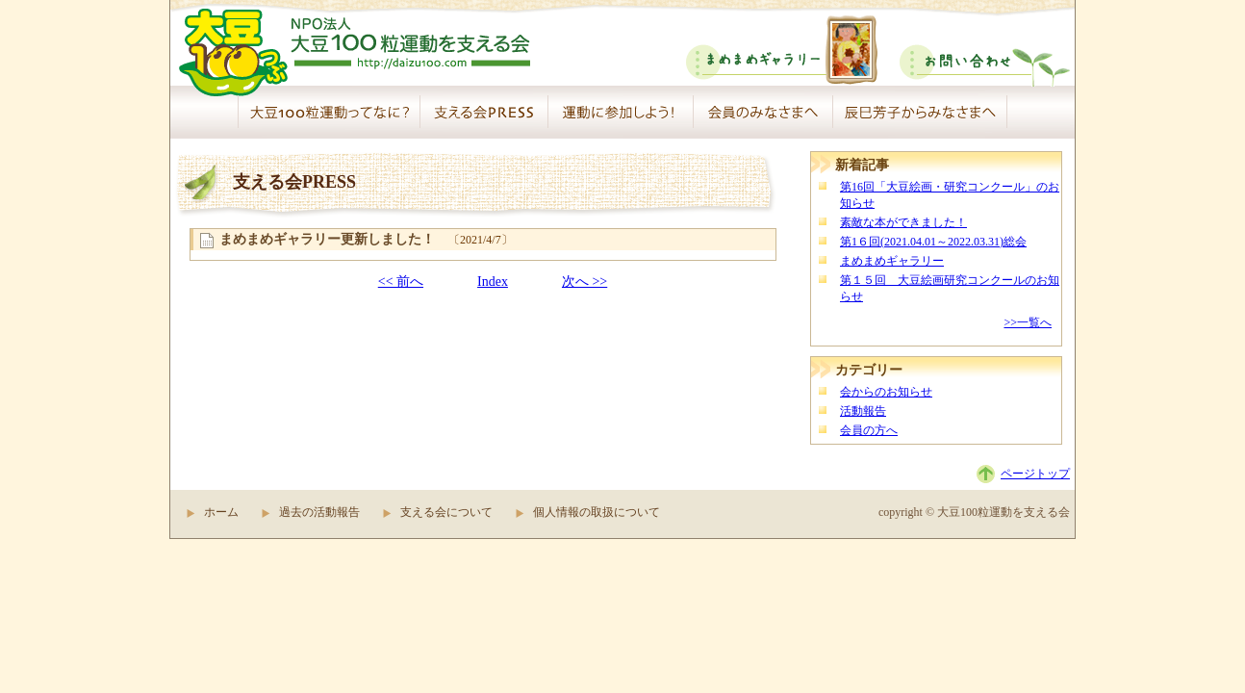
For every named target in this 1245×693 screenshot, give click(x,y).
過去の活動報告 (319, 512)
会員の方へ (869, 430)
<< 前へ (400, 281)
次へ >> (584, 281)
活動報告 (863, 411)
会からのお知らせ (886, 391)
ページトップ (1035, 473)
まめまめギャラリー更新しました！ (327, 239)
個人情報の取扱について (596, 512)
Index (492, 281)
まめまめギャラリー (892, 261)
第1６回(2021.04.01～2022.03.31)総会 (933, 241)
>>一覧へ (1028, 322)
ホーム (221, 512)
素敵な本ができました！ (903, 222)
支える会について (446, 512)
